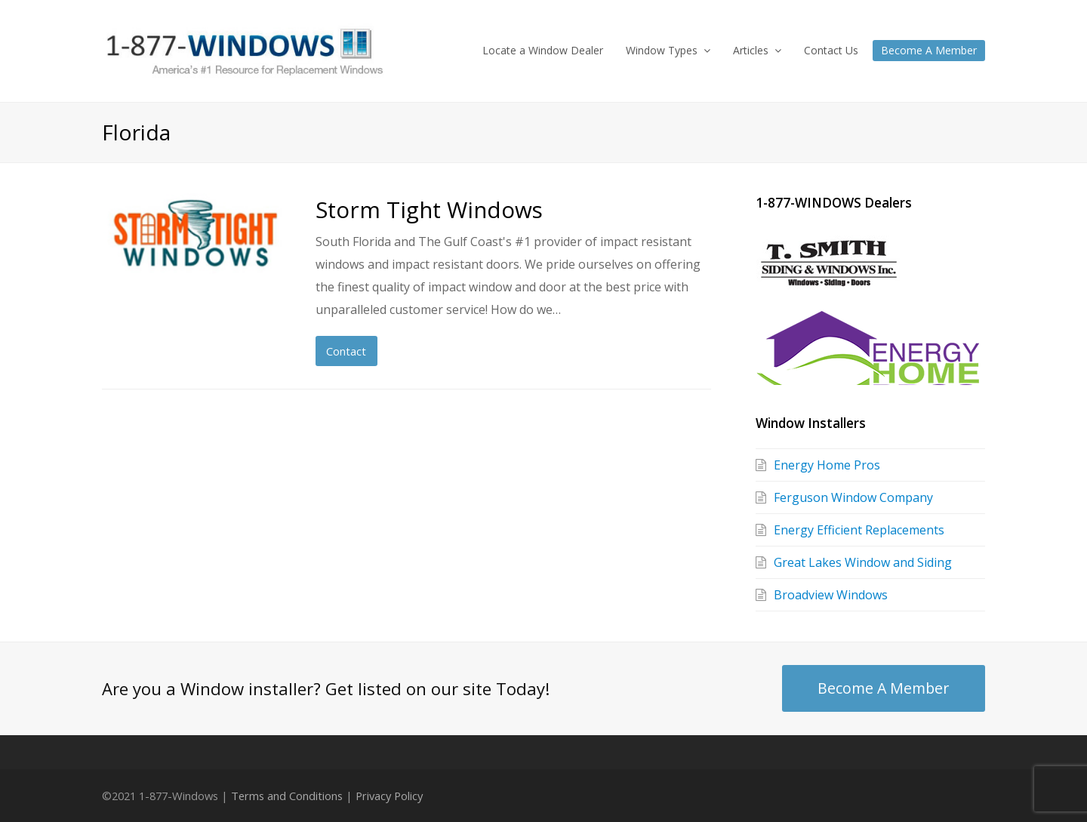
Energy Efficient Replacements (859, 530)
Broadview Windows (831, 594)
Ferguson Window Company (853, 497)
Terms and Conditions (287, 795)
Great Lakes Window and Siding (863, 562)
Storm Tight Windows (429, 209)
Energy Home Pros (827, 465)
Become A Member (883, 688)
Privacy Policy (389, 795)
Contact (346, 351)
